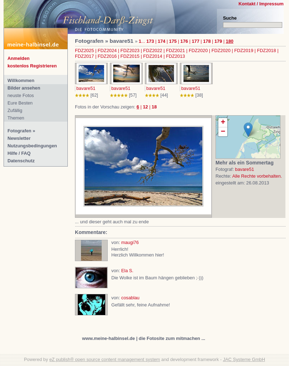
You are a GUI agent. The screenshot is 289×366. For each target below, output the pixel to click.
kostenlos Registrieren (32, 65)
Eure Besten (19, 103)
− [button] (222, 131)
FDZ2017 (84, 56)
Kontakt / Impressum (261, 3)
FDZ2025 (84, 50)
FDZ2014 (152, 56)
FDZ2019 (243, 50)
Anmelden (18, 58)
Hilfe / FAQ (19, 153)
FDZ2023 (130, 50)
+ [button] (222, 122)
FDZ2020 (198, 50)
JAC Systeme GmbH (244, 359)
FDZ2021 (175, 50)
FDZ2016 (107, 56)
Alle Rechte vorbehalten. (257, 176)
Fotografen (19, 130)
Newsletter (19, 138)
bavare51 (85, 88)
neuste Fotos (20, 95)
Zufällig (14, 110)
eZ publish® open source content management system (104, 359)
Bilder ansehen (23, 88)
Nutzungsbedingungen (32, 145)
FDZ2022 (152, 50)
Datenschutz (21, 160)
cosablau (130, 297)
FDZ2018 (266, 50)
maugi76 (130, 242)
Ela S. (127, 270)
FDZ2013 (175, 56)
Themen (15, 118)
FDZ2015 (130, 56)
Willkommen (20, 80)
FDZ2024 (107, 50)
